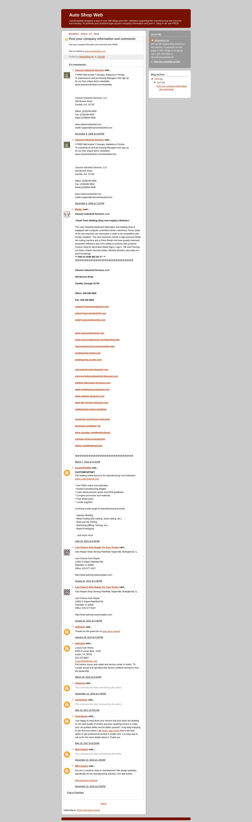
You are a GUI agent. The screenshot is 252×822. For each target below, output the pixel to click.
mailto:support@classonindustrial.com (93, 128)
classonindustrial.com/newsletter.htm (94, 346)
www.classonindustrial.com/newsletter (93, 84)
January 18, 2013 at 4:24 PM (89, 637)
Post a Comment (75, 792)
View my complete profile (167, 61)
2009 (157, 79)
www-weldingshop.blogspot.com (92, 389)
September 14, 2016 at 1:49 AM (90, 694)
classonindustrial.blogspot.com (91, 369)
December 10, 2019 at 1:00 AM (90, 760)
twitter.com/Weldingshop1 (88, 446)
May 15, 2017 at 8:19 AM (87, 743)
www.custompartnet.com (87, 479)
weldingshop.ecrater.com (88, 360)
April (159, 82)
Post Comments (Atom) (88, 810)
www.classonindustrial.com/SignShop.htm (97, 340)
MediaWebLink (162, 40)
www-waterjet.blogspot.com (89, 396)
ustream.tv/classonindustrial (90, 439)
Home (104, 803)
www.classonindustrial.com (88, 124)
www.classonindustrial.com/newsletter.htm (95, 154)
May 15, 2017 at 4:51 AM (87, 710)
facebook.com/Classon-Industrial (92, 419)
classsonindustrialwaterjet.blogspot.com (96, 376)
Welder (78, 209)
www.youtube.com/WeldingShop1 (92, 432)
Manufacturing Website (86, 780)
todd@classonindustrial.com (90, 320)
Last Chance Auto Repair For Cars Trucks (97, 547)
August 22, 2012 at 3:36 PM (88, 581)
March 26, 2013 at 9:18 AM (88, 677)
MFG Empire (81, 749)
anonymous (81, 700)
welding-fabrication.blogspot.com (92, 383)
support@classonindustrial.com (92, 306)
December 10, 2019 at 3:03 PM (90, 786)
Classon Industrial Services (89, 70)
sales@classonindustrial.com (90, 313)
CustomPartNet (83, 468)
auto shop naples (111, 631)
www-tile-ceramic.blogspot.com (91, 402)
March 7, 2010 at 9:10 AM (87, 462)
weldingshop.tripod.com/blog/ (90, 409)
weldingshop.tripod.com (88, 353)
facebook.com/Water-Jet (88, 426)
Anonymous (81, 716)
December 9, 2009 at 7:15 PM (89, 203)
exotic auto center (111, 730)
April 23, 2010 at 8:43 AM (87, 541)
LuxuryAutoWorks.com (86, 661)
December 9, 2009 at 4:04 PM (89, 134)
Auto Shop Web (86, 15)
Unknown (80, 627)
